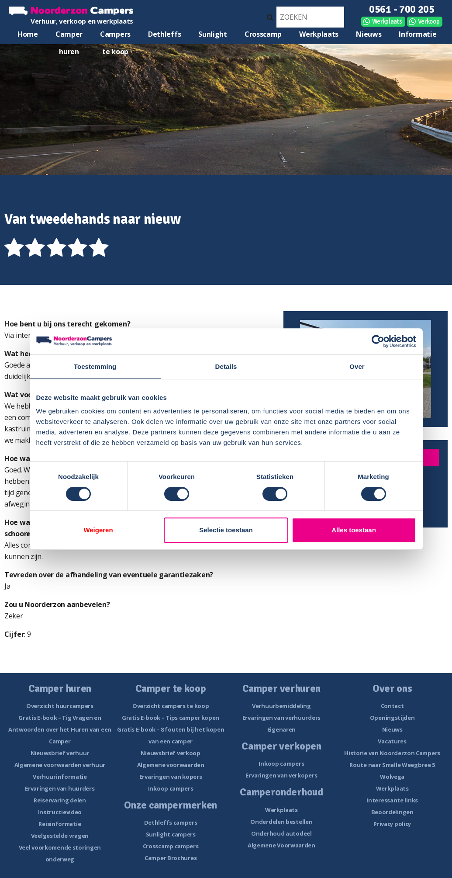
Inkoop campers (170, 788)
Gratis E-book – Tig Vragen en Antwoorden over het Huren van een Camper (59, 729)
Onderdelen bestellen (281, 822)
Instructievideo (60, 812)
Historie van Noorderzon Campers (392, 753)
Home (27, 34)
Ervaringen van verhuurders (281, 718)
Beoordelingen (392, 812)
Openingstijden (392, 718)
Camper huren (69, 36)
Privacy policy (392, 824)
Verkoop (429, 21)
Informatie (417, 34)
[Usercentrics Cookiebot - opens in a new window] (378, 341)
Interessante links (392, 800)
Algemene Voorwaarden (281, 845)
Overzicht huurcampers (59, 706)
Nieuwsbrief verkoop (170, 753)
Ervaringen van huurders (59, 788)
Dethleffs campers (170, 822)
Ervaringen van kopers (170, 777)
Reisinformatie (59, 824)
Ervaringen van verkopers (281, 775)
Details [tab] (226, 366)
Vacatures (392, 741)
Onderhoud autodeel (281, 833)
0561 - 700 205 (402, 9)
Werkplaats (387, 21)
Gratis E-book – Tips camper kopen (170, 718)
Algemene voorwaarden (170, 765)
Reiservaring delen (60, 800)
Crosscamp (263, 34)
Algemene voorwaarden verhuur (60, 765)
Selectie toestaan (226, 530)
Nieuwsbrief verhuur (60, 753)
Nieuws (368, 34)
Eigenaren (281, 729)
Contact (392, 706)
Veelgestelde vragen (60, 836)
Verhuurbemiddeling (281, 706)
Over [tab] (357, 366)
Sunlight (212, 34)
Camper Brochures (171, 858)
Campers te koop (115, 36)
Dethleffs (164, 34)
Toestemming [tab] (95, 366)
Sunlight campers (171, 834)
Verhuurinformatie (60, 777)
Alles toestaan (353, 530)
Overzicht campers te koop (170, 706)
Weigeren (98, 530)
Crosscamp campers (171, 846)
